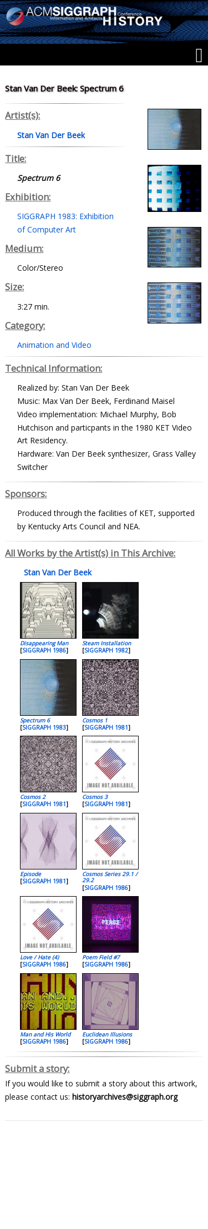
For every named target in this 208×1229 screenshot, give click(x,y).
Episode (30, 874)
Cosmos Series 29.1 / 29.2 (110, 877)
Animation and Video (54, 345)
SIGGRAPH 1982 (106, 650)
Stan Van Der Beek (57, 572)
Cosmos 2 (32, 797)
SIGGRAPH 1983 (44, 727)
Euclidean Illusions (107, 1034)
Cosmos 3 (95, 797)
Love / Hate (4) (39, 957)
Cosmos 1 (95, 720)
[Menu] (198, 55)
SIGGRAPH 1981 (106, 727)
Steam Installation (106, 643)
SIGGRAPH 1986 (44, 650)
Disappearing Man (44, 643)
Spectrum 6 (35, 720)
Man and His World (45, 1034)
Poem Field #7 (101, 957)
